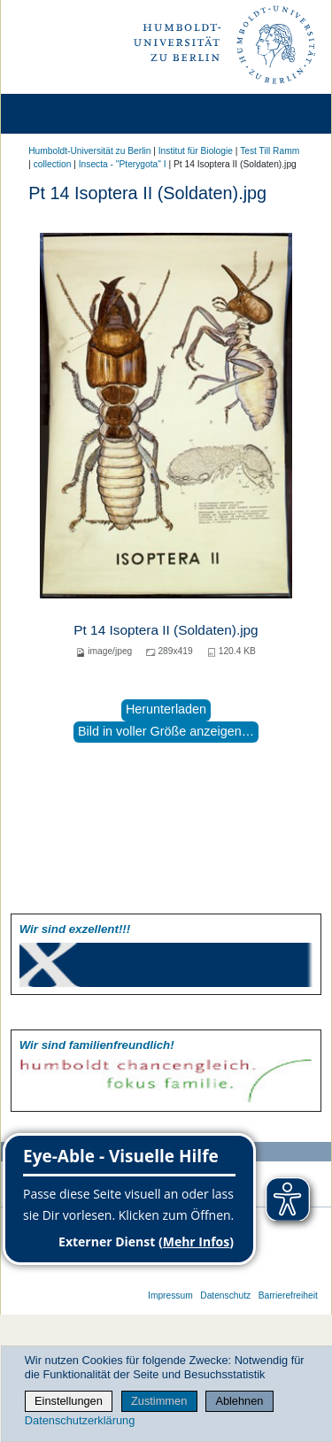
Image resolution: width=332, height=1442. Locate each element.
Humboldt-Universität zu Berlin (89, 151)
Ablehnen (239, 1400)
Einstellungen (69, 1400)
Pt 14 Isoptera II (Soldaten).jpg (165, 629)
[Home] (63, 114)
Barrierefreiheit (288, 1295)
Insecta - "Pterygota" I (122, 164)
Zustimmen (159, 1400)
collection (53, 164)
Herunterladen (166, 709)
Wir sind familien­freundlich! (96, 1045)
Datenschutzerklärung (80, 1420)
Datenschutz (225, 1295)
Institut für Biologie (195, 151)
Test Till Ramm (269, 151)
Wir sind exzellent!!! (74, 929)
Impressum (170, 1295)
